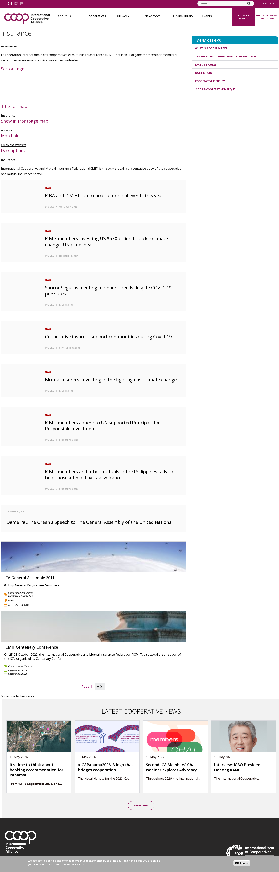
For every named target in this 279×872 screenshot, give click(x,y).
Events (207, 16)
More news (141, 805)
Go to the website (13, 145)
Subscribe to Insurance (17, 696)
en (10, 3)
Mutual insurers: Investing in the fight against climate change (111, 379)
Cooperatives (96, 16)
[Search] (248, 3)
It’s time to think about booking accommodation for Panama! (36, 770)
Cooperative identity (210, 81)
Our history (203, 73)
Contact (268, 3)
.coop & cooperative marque (215, 89)
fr (21, 3)
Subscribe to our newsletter (266, 17)
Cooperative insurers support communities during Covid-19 (108, 336)
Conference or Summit (20, 592)
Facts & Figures (205, 64)
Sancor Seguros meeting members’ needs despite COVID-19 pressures (108, 290)
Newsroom (152, 16)
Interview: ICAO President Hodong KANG (238, 767)
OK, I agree (241, 863)
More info (78, 864)
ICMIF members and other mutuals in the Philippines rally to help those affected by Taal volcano (109, 474)
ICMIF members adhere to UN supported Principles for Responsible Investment (102, 425)
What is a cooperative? (211, 48)
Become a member (243, 17)
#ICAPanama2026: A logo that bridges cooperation (105, 767)
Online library (183, 16)
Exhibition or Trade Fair (20, 595)
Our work (122, 16)
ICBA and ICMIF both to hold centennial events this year (104, 195)
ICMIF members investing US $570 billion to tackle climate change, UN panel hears (106, 241)
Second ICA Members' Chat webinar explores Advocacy (171, 767)
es (16, 3)
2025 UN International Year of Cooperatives (225, 56)
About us (64, 16)
